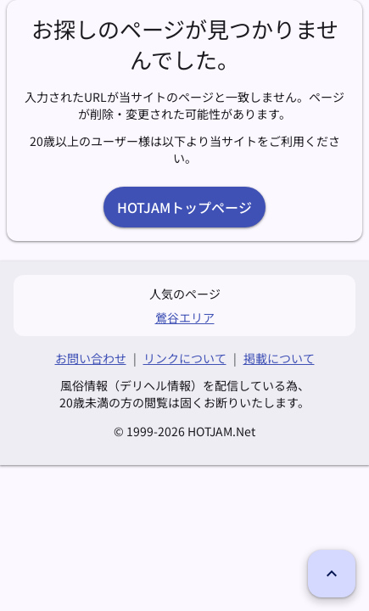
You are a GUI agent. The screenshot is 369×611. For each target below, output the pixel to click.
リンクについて (184, 358)
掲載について (279, 358)
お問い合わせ (90, 358)
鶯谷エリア (185, 317)
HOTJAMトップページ (184, 207)
